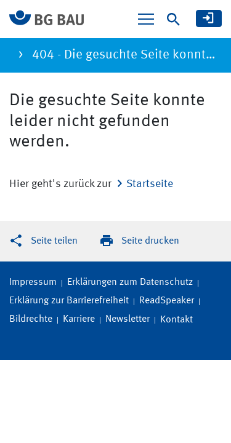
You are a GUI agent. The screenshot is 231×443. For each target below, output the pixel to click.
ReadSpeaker (166, 301)
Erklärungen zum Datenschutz (130, 282)
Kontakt (176, 320)
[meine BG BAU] (209, 18)
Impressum (33, 282)
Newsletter (127, 319)
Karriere (79, 319)
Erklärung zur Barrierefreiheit (69, 301)
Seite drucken (150, 241)
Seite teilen (54, 241)
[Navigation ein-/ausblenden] (146, 19)
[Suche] (173, 19)
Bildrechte (30, 319)
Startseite (149, 184)
